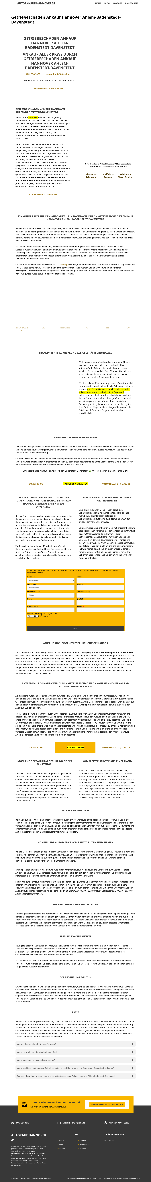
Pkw (86, 328)
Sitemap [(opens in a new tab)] (82, 1149)
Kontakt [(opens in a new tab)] (62, 1148)
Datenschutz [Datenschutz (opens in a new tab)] (84, 1144)
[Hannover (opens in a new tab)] (33, 117)
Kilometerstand (33, 592)
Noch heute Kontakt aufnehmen (42, 194)
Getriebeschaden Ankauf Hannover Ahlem (85, 1178)
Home (98, 3)
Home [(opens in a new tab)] (61, 1140)
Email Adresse (32, 606)
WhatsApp (64, 264)
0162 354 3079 (131, 3)
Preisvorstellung (83, 592)
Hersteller (31, 577)
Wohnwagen (65, 328)
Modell (79, 577)
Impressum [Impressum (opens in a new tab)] (84, 1140)
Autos (129, 328)
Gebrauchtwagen (22, 329)
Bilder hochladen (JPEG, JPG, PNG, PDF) (42, 614)
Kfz (107, 328)
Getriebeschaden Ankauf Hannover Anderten (121, 1178)
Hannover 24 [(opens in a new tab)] (108, 1140)
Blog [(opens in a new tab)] (61, 1144)
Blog (107, 3)
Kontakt (117, 3)
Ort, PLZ (80, 599)
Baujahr (80, 584)
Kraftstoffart (32, 584)
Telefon (80, 606)
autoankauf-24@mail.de (58, 74)
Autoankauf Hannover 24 (36, 3)
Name (29, 599)
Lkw (43, 328)
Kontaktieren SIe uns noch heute (49, 88)
